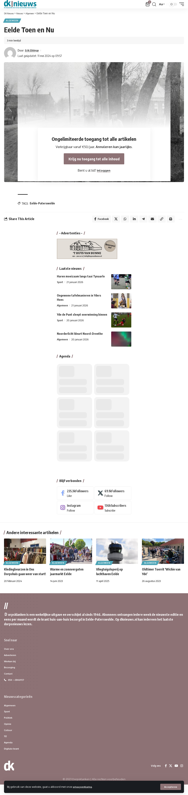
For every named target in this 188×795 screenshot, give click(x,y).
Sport (60, 283)
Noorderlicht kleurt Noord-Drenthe (80, 335)
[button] (170, 787)
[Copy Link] (160, 220)
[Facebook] (75, 495)
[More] (179, 220)
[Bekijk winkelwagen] (147, 4)
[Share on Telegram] (141, 220)
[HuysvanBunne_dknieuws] (87, 250)
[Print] (169, 220)
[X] (113, 495)
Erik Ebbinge (33, 51)
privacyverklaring (84, 786)
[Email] (150, 220)
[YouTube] (176, 776)
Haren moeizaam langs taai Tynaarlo (81, 278)
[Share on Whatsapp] (122, 220)
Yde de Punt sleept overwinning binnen (82, 316)
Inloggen (104, 172)
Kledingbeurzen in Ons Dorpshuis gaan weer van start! (22, 576)
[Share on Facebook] (97, 220)
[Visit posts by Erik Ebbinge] (10, 54)
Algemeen (12, 21)
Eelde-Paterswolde (42, 204)
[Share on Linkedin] (131, 220)
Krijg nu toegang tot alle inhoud (94, 160)
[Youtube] (113, 510)
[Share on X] (112, 220)
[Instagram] (75, 510)
